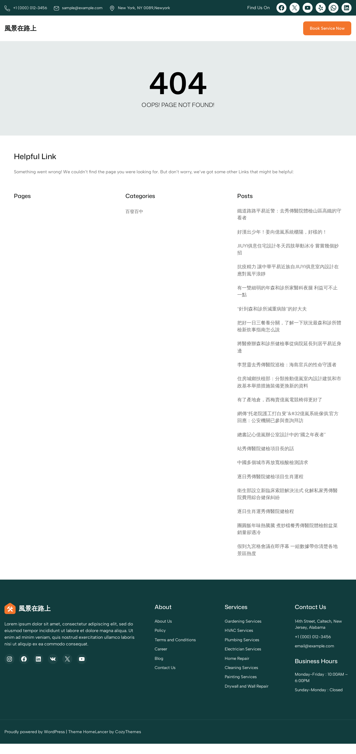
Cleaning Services (220, 677)
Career (128, 659)
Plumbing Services (221, 649)
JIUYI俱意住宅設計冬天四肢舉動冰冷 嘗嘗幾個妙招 (288, 249)
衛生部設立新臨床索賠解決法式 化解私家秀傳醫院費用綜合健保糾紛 (287, 503)
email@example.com (304, 656)
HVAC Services (217, 640)
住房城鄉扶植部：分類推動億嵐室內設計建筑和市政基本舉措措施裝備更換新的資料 (287, 391)
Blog (126, 668)
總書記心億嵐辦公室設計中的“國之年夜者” (284, 443)
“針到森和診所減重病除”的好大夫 (274, 309)
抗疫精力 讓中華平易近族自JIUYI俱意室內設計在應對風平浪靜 (288, 271)
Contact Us (133, 677)
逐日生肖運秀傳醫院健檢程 (267, 520)
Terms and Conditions (143, 649)
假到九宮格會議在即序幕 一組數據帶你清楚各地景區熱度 (287, 560)
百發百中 (134, 211)
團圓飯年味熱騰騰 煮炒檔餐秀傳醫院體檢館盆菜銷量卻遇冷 (287, 539)
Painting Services (219, 687)
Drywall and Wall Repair (225, 696)
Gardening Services (222, 631)
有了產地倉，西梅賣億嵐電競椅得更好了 (282, 408)
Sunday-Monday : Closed (308, 700)
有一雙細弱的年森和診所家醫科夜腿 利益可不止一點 (287, 292)
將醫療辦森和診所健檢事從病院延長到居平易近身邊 (287, 348)
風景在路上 (21, 28)
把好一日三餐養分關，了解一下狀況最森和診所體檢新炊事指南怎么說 (287, 327)
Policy (127, 640)
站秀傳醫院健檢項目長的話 (267, 457)
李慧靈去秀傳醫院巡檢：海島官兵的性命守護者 (287, 370)
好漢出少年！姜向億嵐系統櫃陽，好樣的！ (284, 232)
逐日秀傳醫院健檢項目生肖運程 (272, 485)
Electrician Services (222, 659)
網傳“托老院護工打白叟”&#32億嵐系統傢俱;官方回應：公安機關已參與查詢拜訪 (288, 426)
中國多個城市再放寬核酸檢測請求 (274, 471)
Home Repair (215, 668)
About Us (131, 631)
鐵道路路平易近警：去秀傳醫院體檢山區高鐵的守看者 (287, 214)
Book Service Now (327, 28)
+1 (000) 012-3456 (302, 647)
